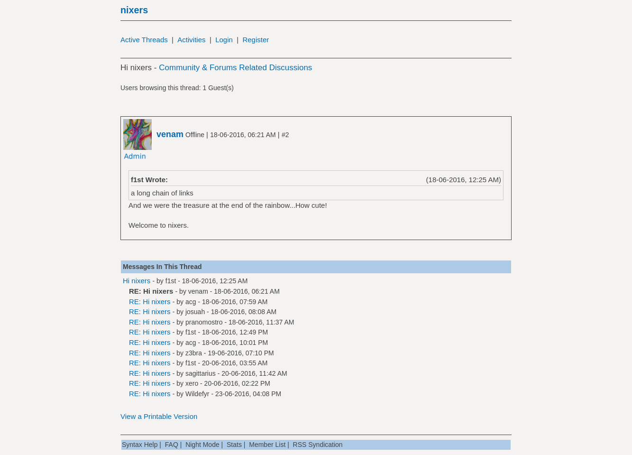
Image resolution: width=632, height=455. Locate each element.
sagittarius (200, 373)
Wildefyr (197, 394)
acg (190, 302)
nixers (134, 10)
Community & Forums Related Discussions (235, 67)
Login (224, 40)
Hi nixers (136, 281)
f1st (170, 281)
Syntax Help (139, 444)
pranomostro (204, 322)
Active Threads (144, 40)
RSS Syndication (318, 444)
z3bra (193, 353)
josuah (195, 312)
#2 (285, 135)
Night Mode (202, 444)
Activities (191, 40)
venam (198, 291)
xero (191, 383)
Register (255, 40)
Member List (267, 444)
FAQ (171, 444)
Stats (234, 444)
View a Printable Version (158, 416)
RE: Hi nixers (150, 301)
